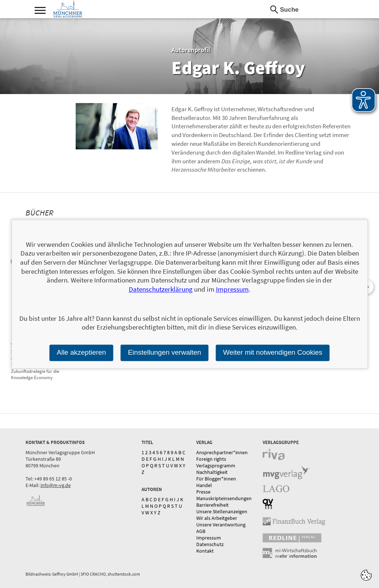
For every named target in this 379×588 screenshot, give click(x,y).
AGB (200, 531)
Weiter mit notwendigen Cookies (272, 352)
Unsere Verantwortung (220, 524)
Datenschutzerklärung (161, 289)
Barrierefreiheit (212, 505)
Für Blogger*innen (216, 478)
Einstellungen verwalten (164, 352)
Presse (203, 491)
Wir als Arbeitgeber (216, 518)
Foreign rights (211, 459)
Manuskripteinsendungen (224, 498)
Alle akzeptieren (81, 352)
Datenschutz (210, 544)
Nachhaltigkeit (212, 472)
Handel (204, 485)
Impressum (208, 537)
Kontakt (205, 551)
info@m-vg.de (55, 485)
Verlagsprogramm (215, 465)
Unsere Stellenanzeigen (221, 511)
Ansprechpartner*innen (222, 452)
